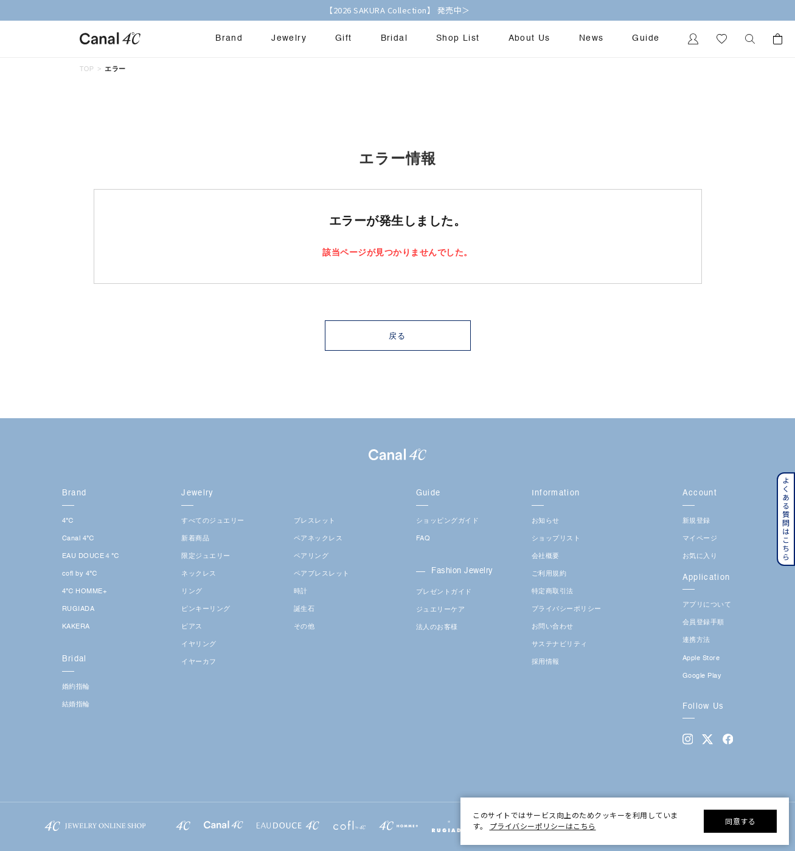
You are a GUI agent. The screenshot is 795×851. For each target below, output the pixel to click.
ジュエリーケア (440, 610)
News (591, 38)
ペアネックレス (318, 539)
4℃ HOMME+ (84, 591)
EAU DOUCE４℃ (90, 556)
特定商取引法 (553, 591)
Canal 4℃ (78, 539)
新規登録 (696, 521)
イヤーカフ (199, 662)
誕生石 (304, 609)
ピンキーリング (206, 609)
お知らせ (546, 521)
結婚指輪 (76, 704)
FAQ (423, 539)
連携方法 (696, 640)
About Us (529, 38)
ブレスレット (315, 521)
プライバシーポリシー (567, 609)
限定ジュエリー (206, 556)
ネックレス (199, 574)
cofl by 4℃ (79, 574)
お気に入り (700, 556)
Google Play (702, 676)
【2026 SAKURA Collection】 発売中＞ (397, 10)
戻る (397, 335)
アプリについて (707, 605)
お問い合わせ (553, 627)
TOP (87, 68)
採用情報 (546, 662)
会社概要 (546, 556)
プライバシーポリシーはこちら (543, 826)
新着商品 (195, 539)
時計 (301, 591)
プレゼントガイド (444, 592)
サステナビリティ (560, 644)
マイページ (700, 539)
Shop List (458, 38)
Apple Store (701, 658)
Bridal (394, 38)
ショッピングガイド (447, 521)
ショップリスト (556, 539)
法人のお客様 (437, 627)
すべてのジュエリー (213, 521)
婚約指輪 (76, 687)
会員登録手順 (703, 622)
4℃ (68, 521)
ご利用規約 (549, 574)
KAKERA (76, 627)
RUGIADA (78, 609)
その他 (304, 627)
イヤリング (199, 644)
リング (192, 591)
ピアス (192, 627)
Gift (343, 38)
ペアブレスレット (322, 574)
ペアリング (311, 556)
